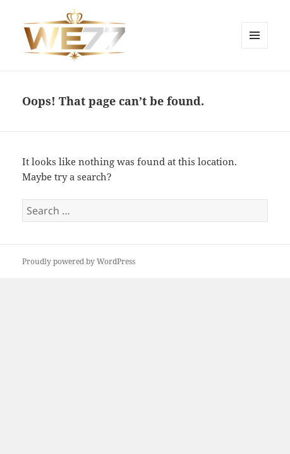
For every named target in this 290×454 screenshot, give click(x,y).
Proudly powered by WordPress (78, 261)
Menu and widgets (255, 48)
